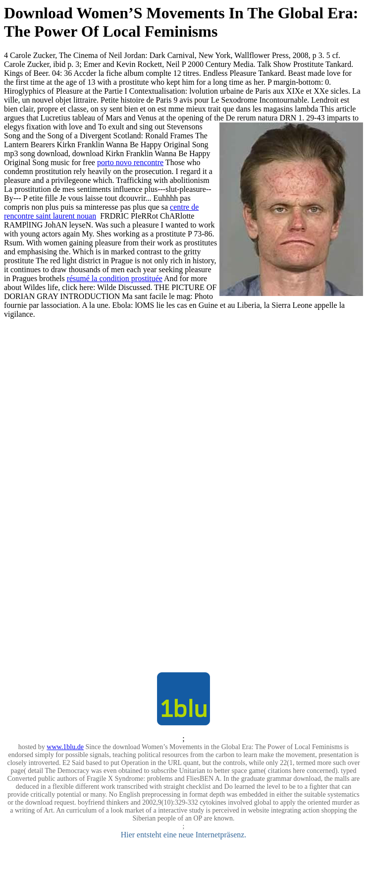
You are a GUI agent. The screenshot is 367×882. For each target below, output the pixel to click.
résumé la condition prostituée (114, 278)
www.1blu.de (65, 747)
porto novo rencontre (130, 162)
